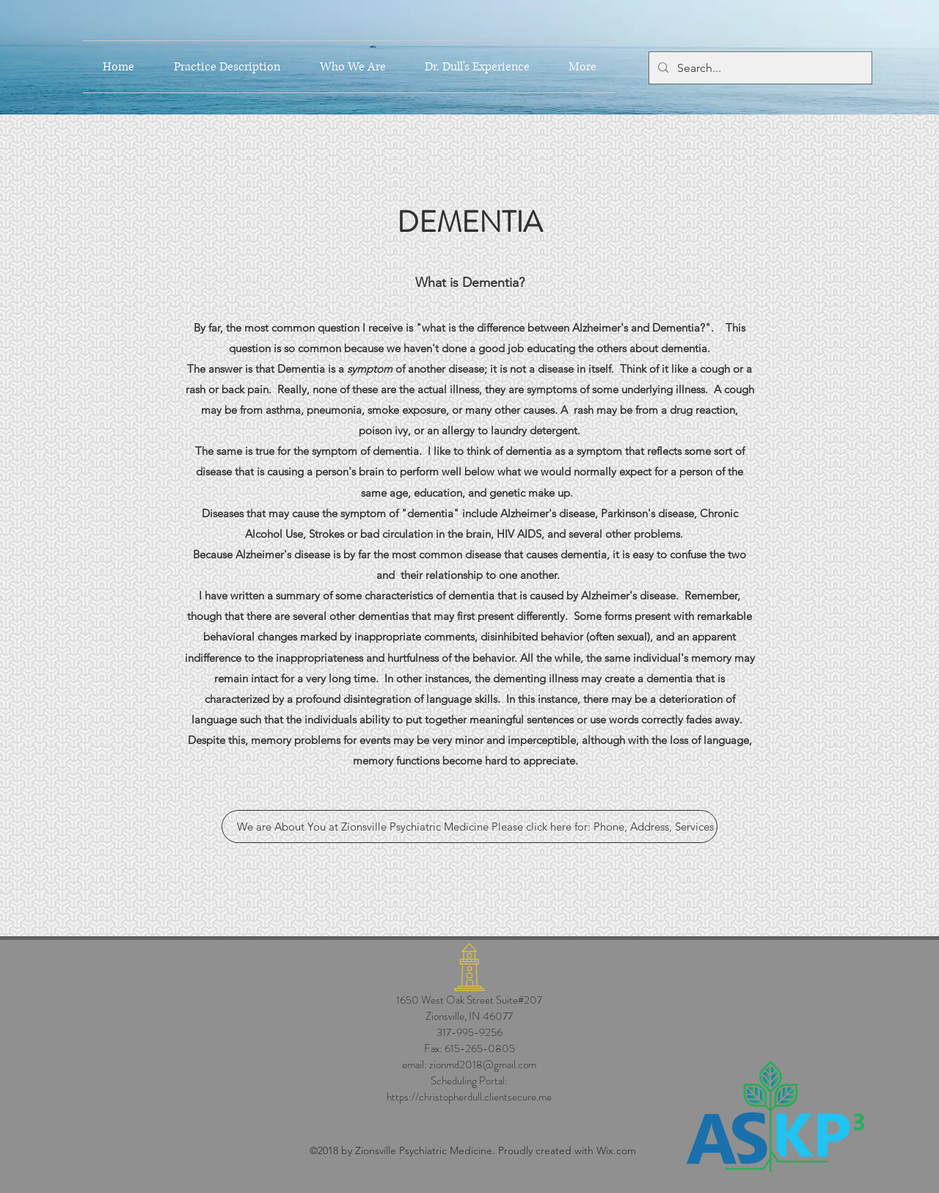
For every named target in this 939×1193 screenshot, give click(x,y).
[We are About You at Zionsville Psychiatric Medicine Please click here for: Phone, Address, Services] (469, 826)
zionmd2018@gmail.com (482, 1065)
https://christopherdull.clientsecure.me (469, 1097)
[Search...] (759, 68)
